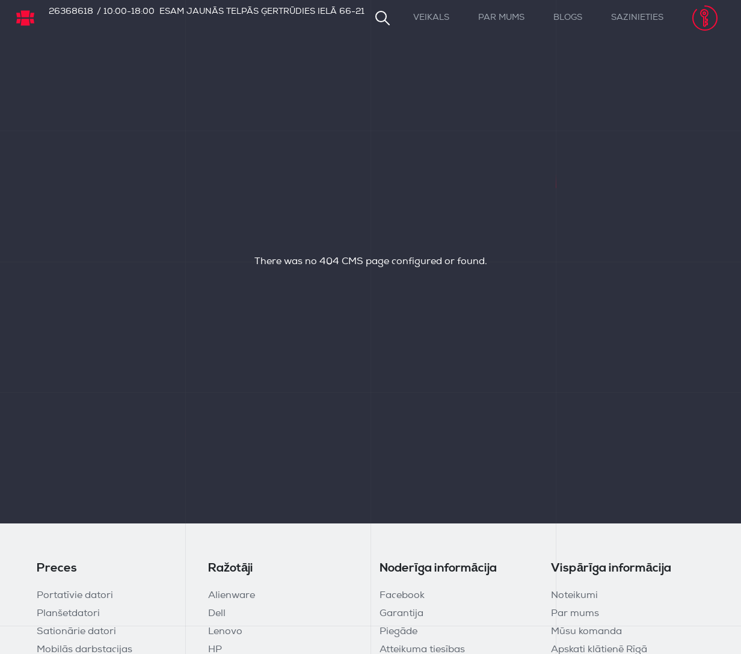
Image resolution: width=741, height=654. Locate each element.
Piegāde (398, 632)
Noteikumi (574, 595)
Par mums (501, 17)
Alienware (231, 595)
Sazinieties (637, 17)
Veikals (431, 17)
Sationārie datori (76, 632)
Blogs (567, 17)
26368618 (71, 11)
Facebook (402, 595)
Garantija (401, 614)
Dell (217, 614)
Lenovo (225, 632)
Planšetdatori (68, 614)
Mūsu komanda (586, 632)
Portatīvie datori (75, 595)
